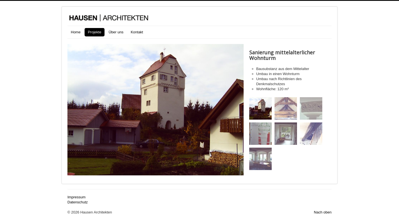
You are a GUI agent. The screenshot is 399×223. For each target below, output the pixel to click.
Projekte (94, 32)
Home (76, 32)
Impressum (76, 197)
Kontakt (137, 32)
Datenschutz (77, 202)
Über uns (115, 32)
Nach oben (323, 212)
